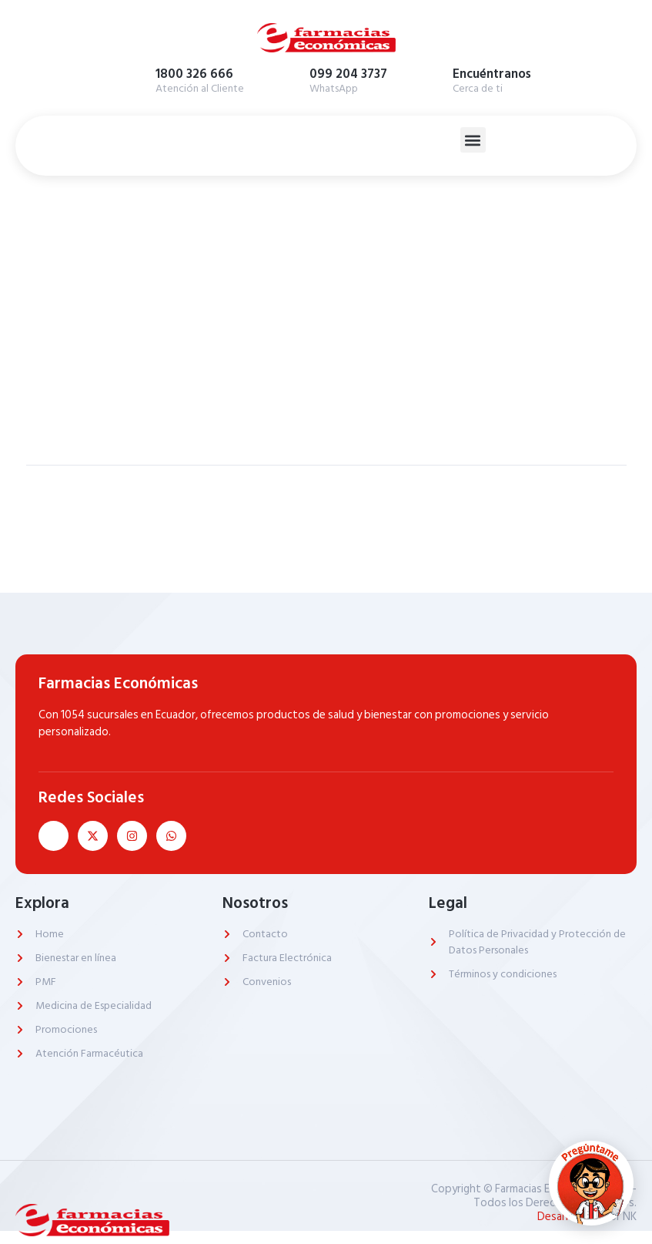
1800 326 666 (194, 74)
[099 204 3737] (286, 77)
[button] (473, 140)
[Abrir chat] (591, 1183)
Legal (448, 903)
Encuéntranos (492, 74)
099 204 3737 (348, 74)
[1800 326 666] (132, 77)
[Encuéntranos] (429, 77)
